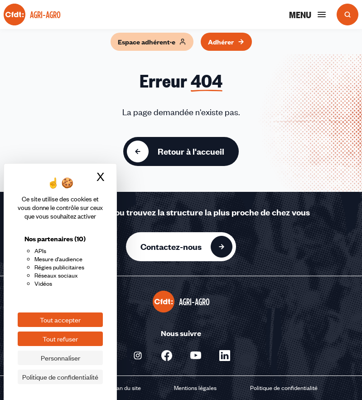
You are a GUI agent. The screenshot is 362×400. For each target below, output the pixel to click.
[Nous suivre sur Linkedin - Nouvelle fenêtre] (224, 355)
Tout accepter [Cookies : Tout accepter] (60, 319)
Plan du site (126, 388)
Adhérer (226, 41)
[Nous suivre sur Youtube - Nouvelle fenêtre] (195, 355)
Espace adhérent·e (152, 41)
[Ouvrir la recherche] (347, 14)
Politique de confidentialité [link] (60, 376)
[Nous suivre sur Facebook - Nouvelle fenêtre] (166, 355)
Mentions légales (195, 388)
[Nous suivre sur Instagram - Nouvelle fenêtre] (137, 355)
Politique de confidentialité (284, 388)
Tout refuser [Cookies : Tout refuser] (60, 338)
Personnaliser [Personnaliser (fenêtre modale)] (60, 357)
